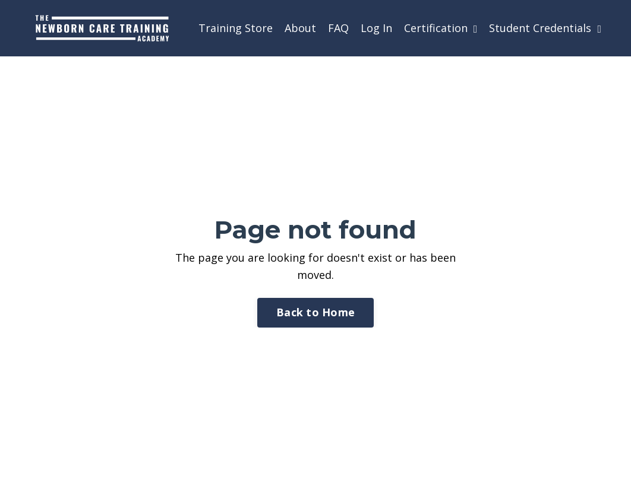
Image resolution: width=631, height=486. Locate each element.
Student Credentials (545, 28)
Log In (376, 28)
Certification (441, 28)
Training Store (235, 28)
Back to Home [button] (315, 312)
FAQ (338, 28)
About (300, 28)
